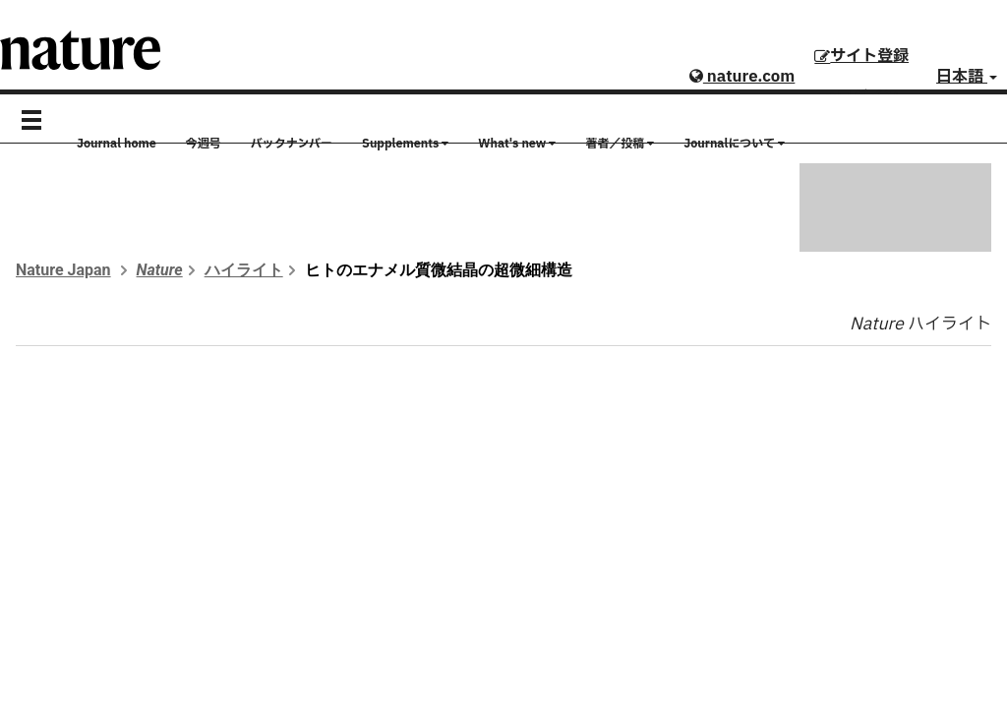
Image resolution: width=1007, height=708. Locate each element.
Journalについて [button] (734, 143)
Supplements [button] (405, 143)
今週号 (203, 143)
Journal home (116, 143)
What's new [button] (517, 143)
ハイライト (244, 270)
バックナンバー (291, 143)
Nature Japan (63, 270)
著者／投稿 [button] (619, 143)
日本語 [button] (966, 76)
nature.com (742, 76)
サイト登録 (861, 56)
